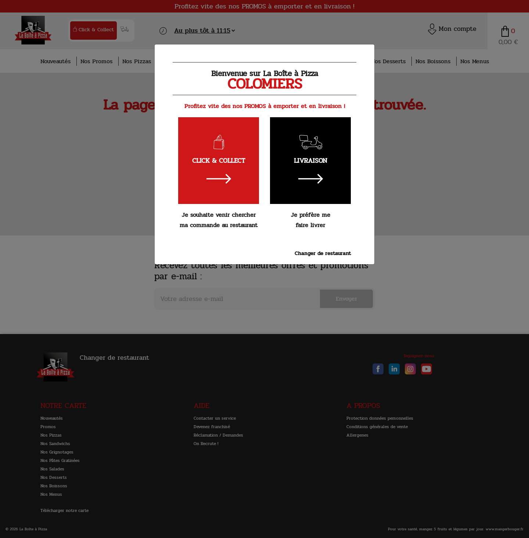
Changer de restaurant (323, 253)
